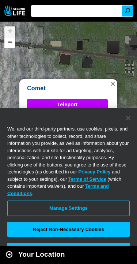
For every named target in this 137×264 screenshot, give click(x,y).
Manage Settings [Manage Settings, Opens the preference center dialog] (68, 208)
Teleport (67, 104)
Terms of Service (87, 179)
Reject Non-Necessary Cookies (68, 229)
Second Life (15, 10)
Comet (36, 88)
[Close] (128, 118)
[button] (113, 83)
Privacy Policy (94, 172)
